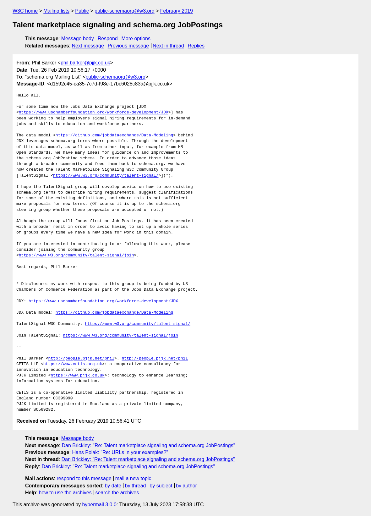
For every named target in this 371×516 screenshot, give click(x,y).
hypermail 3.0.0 (99, 504)
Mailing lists (56, 11)
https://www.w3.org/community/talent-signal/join (76, 255)
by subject (161, 485)
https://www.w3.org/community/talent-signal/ (105, 175)
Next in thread (168, 45)
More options (136, 38)
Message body (77, 38)
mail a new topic (133, 478)
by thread (135, 485)
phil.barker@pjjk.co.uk (85, 62)
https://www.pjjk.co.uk (78, 375)
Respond (108, 38)
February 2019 (176, 11)
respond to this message (84, 478)
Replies (196, 45)
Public (82, 11)
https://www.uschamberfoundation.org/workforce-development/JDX (93, 112)
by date (113, 485)
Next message (88, 45)
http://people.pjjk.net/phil (81, 358)
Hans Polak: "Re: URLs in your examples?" (120, 452)
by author (186, 485)
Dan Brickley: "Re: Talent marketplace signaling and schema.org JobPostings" (148, 445)
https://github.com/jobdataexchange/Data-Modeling (114, 135)
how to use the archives (65, 492)
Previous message (128, 45)
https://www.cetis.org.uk (72, 364)
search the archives (117, 492)
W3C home (25, 11)
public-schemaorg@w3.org (125, 11)
